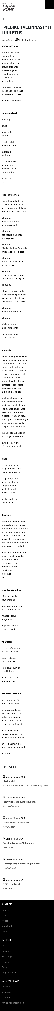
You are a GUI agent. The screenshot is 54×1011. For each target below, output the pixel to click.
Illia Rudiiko (8, 785)
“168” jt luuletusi (11, 884)
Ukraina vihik (9, 781)
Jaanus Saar (7, 39)
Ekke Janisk (8, 847)
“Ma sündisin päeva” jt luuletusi (18, 843)
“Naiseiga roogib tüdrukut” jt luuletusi (22, 863)
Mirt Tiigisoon (9, 826)
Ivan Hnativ (20, 785)
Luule (6, 19)
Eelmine (6, 753)
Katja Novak (43, 785)
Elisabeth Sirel (9, 867)
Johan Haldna (9, 888)
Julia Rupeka (31, 785)
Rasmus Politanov (11, 806)
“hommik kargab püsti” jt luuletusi (20, 801)
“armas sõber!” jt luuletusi (16, 822)
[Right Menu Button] (49, 4)
